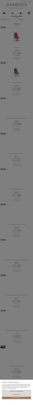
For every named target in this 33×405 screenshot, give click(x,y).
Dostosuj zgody (16, 394)
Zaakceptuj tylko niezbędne (16, 391)
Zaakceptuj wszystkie (16, 397)
